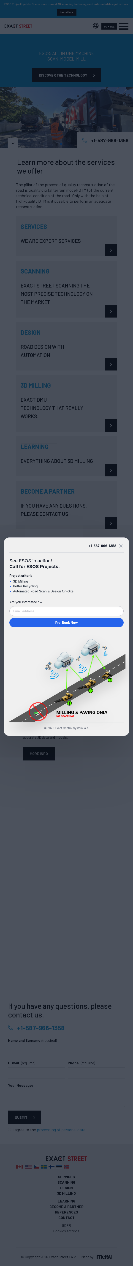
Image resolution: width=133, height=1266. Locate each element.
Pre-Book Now (66, 623)
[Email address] (66, 611)
